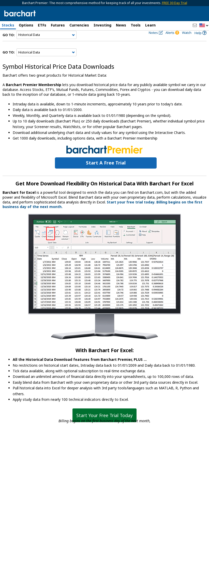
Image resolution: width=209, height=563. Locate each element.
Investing (102, 25)
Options (26, 25)
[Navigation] (47, 44)
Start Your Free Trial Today (104, 424)
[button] (204, 25)
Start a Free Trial (106, 172)
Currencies (79, 25)
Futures (58, 25)
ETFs (42, 25)
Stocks (8, 25)
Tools (136, 25)
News (121, 25)
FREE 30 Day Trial (174, 3)
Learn (150, 25)
